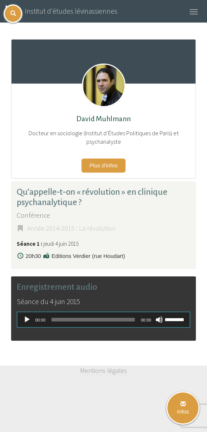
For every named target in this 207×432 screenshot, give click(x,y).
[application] (103, 319)
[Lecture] (27, 319)
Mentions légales (103, 370)
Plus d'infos (103, 165)
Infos (183, 408)
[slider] (93, 320)
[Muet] (159, 319)
